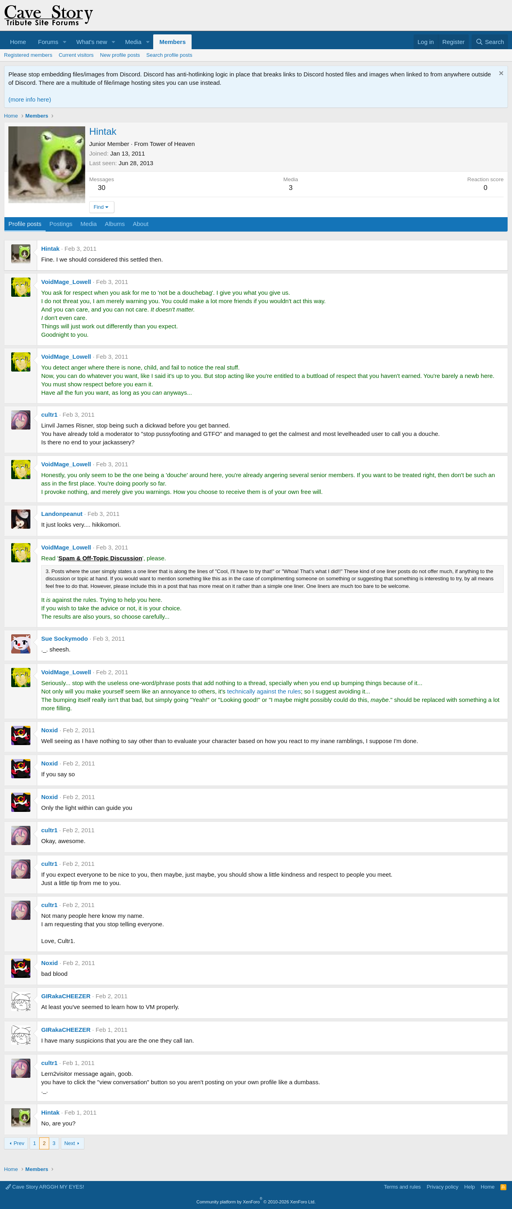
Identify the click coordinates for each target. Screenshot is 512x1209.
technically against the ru (260, 691)
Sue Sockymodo (64, 638)
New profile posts (120, 55)
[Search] (490, 41)
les (297, 691)
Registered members (28, 55)
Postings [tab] (61, 223)
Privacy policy (442, 1187)
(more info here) (29, 99)
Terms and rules (402, 1187)
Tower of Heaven (172, 143)
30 (102, 188)
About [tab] (140, 223)
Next (69, 1143)
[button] (64, 41)
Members (172, 41)
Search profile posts (169, 55)
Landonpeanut (61, 513)
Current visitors (76, 55)
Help (469, 1187)
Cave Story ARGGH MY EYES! (45, 1187)
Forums (48, 41)
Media (133, 41)
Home (18, 41)
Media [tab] (88, 223)
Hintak (50, 248)
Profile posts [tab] (25, 223)
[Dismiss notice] (500, 74)
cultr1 (49, 414)
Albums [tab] (115, 223)
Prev (19, 1143)
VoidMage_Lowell (66, 281)
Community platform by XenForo (256, 1201)
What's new (91, 41)
